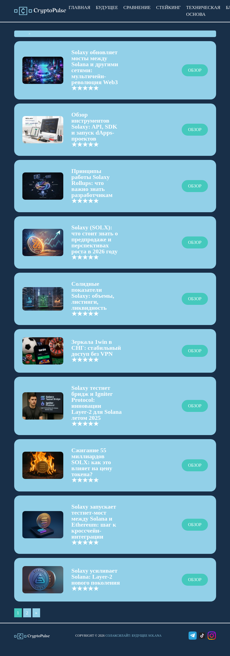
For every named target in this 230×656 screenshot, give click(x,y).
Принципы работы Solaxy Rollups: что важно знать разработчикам (92, 183)
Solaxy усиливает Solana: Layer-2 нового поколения (95, 576)
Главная (80, 7)
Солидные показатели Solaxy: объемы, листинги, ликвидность (92, 295)
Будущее (107, 7)
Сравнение (137, 7)
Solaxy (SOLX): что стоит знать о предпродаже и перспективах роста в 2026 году (94, 239)
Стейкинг (168, 7)
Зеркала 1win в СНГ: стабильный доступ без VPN (96, 347)
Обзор (194, 70)
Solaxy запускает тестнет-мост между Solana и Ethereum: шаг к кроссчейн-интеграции (93, 521)
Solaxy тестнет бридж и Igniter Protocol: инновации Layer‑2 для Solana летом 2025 (96, 402)
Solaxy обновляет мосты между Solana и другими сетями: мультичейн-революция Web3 (94, 67)
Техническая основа (203, 11)
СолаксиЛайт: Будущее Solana (134, 635)
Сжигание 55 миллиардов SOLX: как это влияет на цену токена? (91, 462)
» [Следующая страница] (36, 612)
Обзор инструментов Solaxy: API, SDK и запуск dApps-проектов (94, 126)
